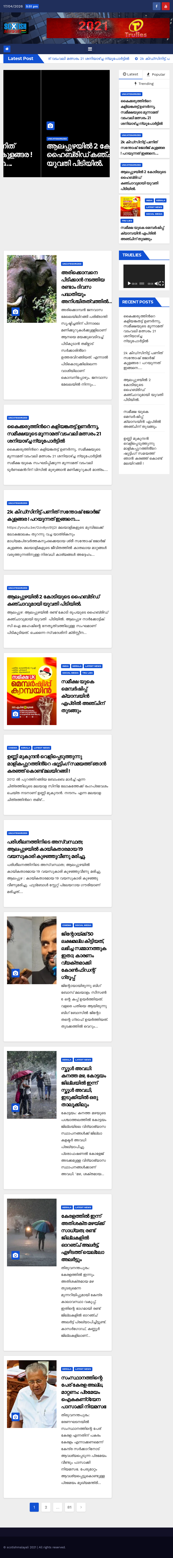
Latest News (154, 207)
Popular (156, 74)
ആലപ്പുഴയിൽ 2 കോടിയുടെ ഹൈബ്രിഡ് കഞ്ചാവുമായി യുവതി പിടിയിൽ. (143, 390)
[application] (144, 276)
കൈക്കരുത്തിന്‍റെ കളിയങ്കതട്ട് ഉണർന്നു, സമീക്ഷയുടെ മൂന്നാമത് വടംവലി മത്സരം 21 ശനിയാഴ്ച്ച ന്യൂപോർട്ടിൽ (54, 433)
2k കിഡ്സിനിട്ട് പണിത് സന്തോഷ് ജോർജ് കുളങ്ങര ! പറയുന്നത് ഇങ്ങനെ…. (55, 155)
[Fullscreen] (161, 283)
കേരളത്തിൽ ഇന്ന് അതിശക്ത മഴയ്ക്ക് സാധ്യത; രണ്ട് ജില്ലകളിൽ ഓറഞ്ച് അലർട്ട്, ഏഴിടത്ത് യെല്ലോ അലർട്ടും (82, 1238)
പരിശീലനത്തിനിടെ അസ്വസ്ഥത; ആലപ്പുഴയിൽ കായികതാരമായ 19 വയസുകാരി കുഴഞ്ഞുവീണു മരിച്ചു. (46, 849)
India (149, 200)
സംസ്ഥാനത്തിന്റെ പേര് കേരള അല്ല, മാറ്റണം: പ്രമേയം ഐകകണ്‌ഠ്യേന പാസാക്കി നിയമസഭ (83, 1392)
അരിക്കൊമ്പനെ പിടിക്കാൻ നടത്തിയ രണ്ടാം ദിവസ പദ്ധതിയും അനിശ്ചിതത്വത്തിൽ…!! (87, 287)
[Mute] (157, 283)
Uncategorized (19, 138)
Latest (130, 74)
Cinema (12, 747)
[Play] (129, 283)
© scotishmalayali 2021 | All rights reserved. (34, 1547)
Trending (144, 83)
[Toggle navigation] (90, 49)
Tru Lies (127, 220)
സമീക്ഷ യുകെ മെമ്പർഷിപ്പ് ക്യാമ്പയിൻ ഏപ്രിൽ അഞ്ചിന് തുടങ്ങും (82, 696)
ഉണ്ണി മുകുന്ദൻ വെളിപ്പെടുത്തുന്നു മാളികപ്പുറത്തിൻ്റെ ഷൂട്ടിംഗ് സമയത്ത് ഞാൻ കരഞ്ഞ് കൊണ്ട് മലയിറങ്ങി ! (56, 763)
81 (69, 1507)
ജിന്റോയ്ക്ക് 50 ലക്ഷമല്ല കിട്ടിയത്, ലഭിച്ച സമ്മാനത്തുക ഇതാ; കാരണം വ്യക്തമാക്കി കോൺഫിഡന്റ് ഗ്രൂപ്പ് (83, 955)
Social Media (154, 214)
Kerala (160, 200)
